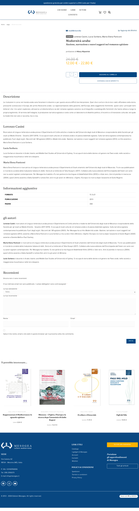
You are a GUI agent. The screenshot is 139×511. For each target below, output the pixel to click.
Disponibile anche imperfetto (108, 83)
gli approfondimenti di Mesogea (118, 460)
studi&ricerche (75, 33)
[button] (136, 13)
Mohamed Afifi (22, 414)
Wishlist (75, 465)
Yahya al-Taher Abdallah (86, 414)
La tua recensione (10, 298)
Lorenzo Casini (81, 39)
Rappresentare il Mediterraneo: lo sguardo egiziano (17, 418)
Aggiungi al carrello (108, 77)
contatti (90, 13)
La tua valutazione (10, 291)
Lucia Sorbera (97, 39)
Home (3, 27)
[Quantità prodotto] (72, 76)
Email (73, 321)
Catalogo (75, 452)
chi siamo (55, 13)
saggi (8, 27)
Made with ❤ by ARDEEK (129, 499)
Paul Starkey (60, 414)
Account (75, 458)
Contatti (75, 461)
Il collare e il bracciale (87, 417)
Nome (6, 321)
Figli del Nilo (122, 417)
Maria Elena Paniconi (116, 39)
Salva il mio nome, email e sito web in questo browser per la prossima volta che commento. (38, 336)
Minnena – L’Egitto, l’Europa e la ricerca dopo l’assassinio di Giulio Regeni (52, 420)
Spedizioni (76, 475)
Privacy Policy (77, 481)
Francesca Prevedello (121, 414)
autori (77, 13)
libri (66, 13)
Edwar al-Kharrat (12, 414)
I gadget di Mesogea (79, 455)
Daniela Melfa (44, 414)
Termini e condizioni (80, 478)
